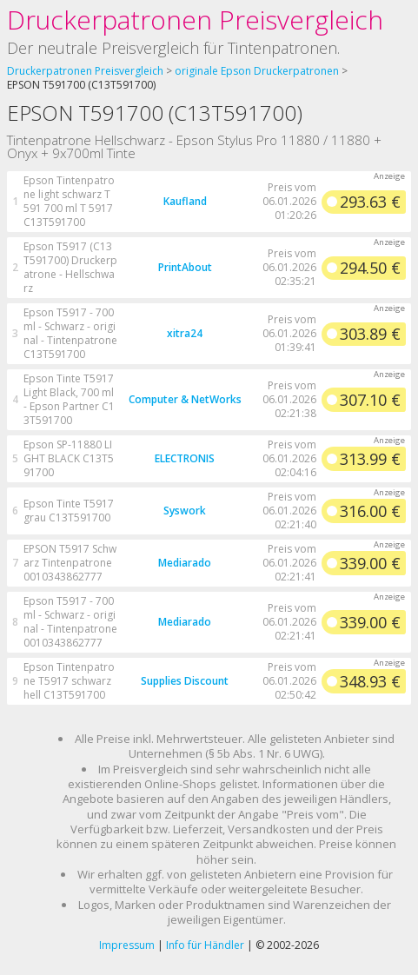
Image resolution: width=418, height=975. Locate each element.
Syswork (184, 510)
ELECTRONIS (185, 458)
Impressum (127, 945)
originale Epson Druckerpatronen (257, 70)
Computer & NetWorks (185, 399)
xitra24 (184, 333)
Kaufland (185, 201)
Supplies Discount (185, 680)
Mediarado (184, 562)
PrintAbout (185, 267)
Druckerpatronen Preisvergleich (195, 19)
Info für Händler (205, 945)
